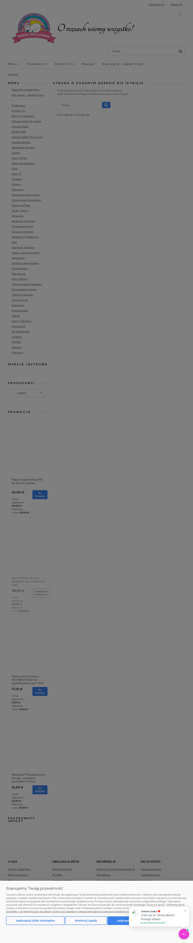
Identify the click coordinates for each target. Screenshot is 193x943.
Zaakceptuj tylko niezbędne (35, 920)
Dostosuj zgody (86, 920)
